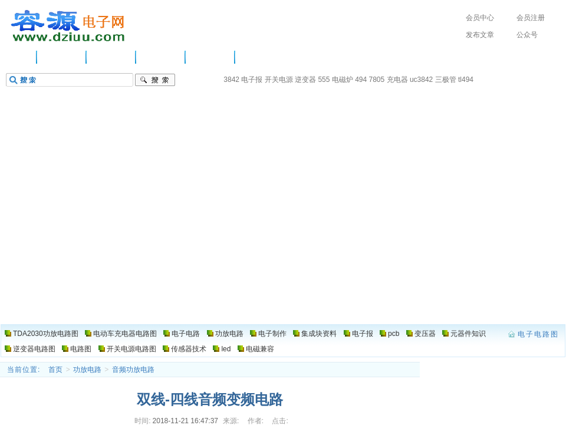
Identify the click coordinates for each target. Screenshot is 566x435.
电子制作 (210, 57)
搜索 (155, 80)
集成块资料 (319, 333)
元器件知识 (468, 333)
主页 (20, 57)
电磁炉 (342, 79)
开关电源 (279, 79)
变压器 (425, 333)
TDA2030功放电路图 (45, 333)
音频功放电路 (133, 369)
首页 (55, 369)
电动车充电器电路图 (125, 333)
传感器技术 (188, 349)
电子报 (251, 79)
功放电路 (160, 57)
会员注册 (530, 18)
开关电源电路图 (131, 349)
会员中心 (480, 18)
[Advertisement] (283, 235)
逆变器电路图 (34, 349)
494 (361, 79)
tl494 (465, 79)
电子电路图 (68, 25)
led (226, 349)
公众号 (527, 35)
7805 (377, 79)
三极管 (445, 79)
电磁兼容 (260, 349)
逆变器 (305, 79)
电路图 (255, 57)
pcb (393, 333)
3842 (231, 79)
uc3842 (421, 79)
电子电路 (111, 57)
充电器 (397, 79)
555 (324, 79)
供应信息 (61, 57)
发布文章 (480, 35)
